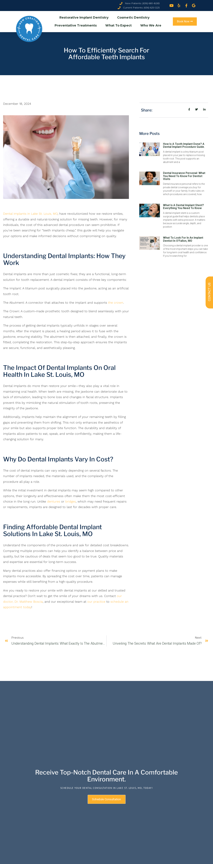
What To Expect (119, 25)
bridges (70, 501)
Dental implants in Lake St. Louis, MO (30, 213)
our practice (96, 601)
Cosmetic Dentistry (134, 17)
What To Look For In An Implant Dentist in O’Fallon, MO (183, 239)
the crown (115, 302)
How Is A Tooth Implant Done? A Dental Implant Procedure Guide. (184, 145)
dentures (53, 501)
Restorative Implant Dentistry (84, 17)
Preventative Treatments (76, 25)
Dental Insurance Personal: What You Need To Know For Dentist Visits (184, 176)
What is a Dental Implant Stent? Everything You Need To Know (183, 207)
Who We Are (151, 25)
